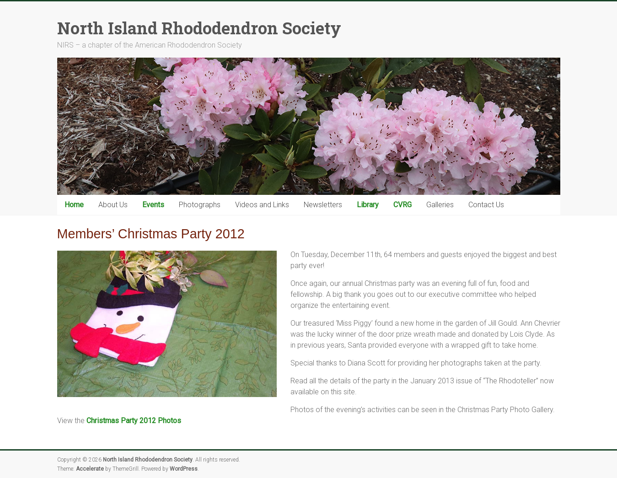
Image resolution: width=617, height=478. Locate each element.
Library (368, 204)
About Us (113, 204)
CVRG (402, 204)
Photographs (199, 204)
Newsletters (323, 204)
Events (153, 204)
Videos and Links (262, 204)
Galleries (440, 204)
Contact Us (486, 204)
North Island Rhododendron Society (199, 28)
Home (74, 204)
